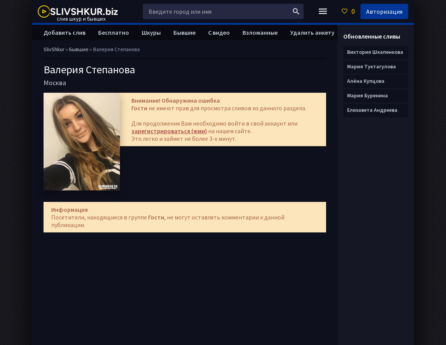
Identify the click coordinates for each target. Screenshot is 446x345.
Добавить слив (65, 32)
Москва (55, 82)
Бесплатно (113, 32)
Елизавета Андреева (372, 109)
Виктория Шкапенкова (375, 51)
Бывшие (184, 32)
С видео (219, 32)
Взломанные (260, 32)
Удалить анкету (312, 32)
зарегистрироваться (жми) (169, 131)
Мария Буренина (367, 95)
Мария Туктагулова (371, 66)
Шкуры (151, 32)
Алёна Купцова (366, 80)
